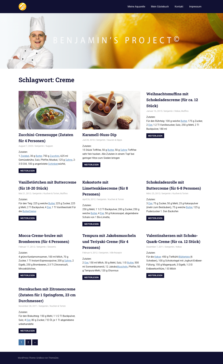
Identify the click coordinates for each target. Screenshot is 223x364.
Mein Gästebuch (160, 6)
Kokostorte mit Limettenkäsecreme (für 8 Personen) (105, 188)
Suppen (49, 146)
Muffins (184, 111)
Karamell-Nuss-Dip (99, 134)
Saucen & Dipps (114, 140)
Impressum (195, 6)
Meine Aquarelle (136, 6)
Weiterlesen (27, 170)
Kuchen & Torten (51, 193)
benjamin (39, 146)
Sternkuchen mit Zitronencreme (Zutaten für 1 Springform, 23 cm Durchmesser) (47, 295)
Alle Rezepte (116, 252)
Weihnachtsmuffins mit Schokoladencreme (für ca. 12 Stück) (172, 99)
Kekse (177, 111)
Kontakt (179, 6)
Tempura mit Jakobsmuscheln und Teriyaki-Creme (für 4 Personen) (109, 241)
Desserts (52, 247)
